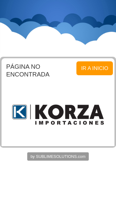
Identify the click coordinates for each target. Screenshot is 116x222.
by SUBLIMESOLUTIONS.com (58, 156)
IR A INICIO (94, 68)
